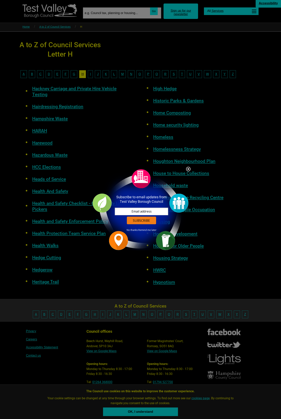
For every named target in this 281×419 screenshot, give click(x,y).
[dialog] (140, 209)
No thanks (132, 230)
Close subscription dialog (188, 169)
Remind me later (147, 230)
